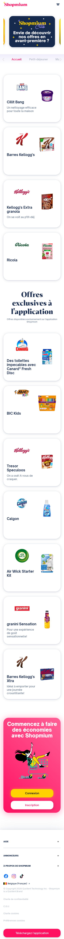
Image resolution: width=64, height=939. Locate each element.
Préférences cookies (14, 920)
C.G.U (6, 906)
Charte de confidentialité (15, 899)
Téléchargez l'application (32, 933)
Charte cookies (11, 913)
